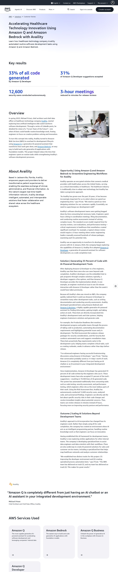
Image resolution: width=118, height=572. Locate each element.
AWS (10, 17)
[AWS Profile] (112, 2)
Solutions (18, 17)
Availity (44, 121)
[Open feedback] (116, 286)
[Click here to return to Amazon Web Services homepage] (7, 11)
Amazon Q (17, 144)
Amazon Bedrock (44, 146)
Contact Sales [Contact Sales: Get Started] (65, 445)
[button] (31, 9)
